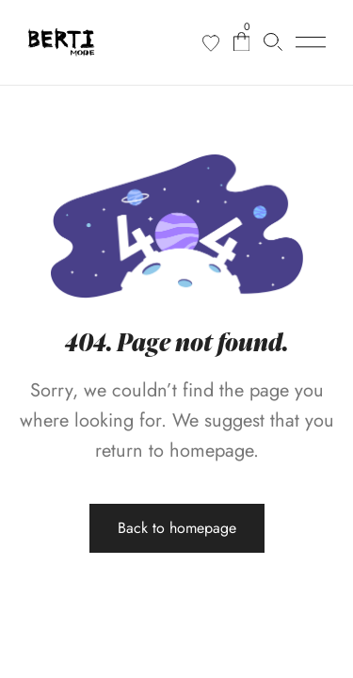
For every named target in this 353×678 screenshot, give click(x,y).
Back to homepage (177, 528)
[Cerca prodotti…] (273, 42)
